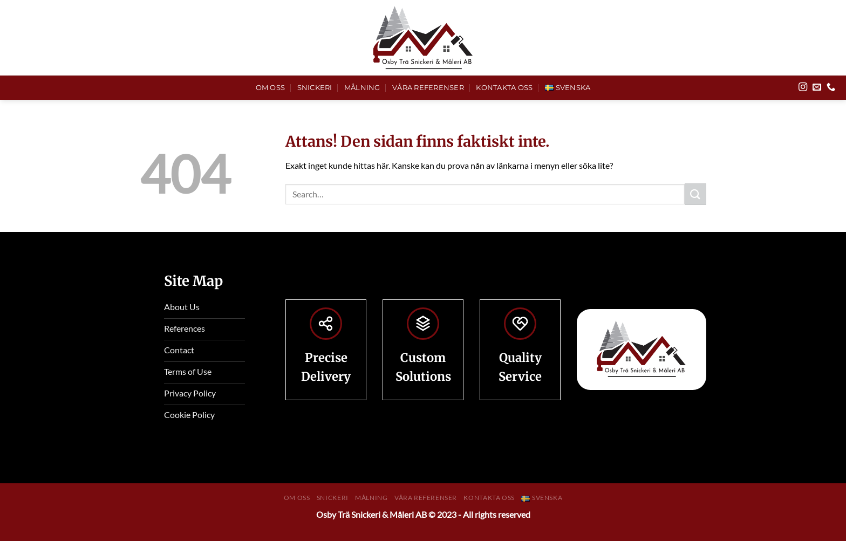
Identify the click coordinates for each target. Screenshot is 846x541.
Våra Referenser (428, 88)
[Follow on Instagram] (803, 87)
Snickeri (314, 88)
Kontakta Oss (504, 88)
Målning (362, 88)
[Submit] (695, 193)
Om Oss (270, 88)
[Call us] (831, 87)
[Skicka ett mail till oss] (817, 87)
